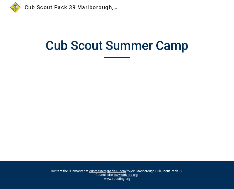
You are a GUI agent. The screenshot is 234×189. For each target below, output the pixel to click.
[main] (117, 48)
